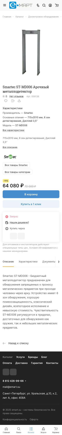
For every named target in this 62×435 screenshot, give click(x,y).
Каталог (8, 357)
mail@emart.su (11, 386)
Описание (8, 261)
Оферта (34, 419)
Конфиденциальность (15, 419)
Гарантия (37, 363)
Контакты (52, 363)
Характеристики (28, 261)
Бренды (33, 357)
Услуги (20, 357)
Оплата (7, 363)
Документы (48, 261)
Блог (44, 357)
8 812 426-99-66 (13, 380)
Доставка (21, 363)
